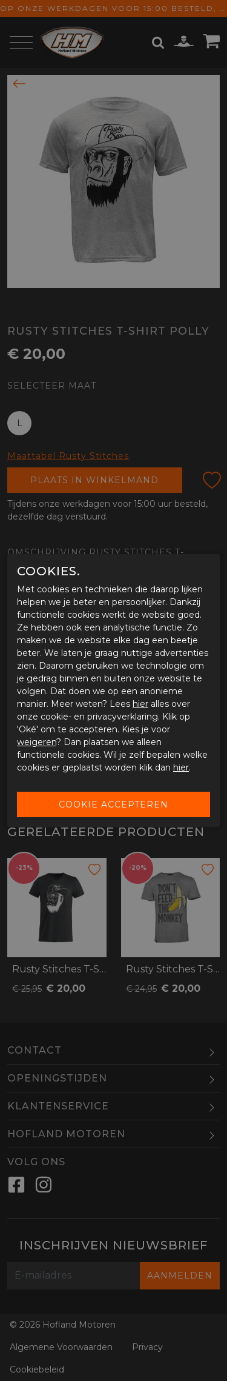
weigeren (36, 742)
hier (140, 703)
